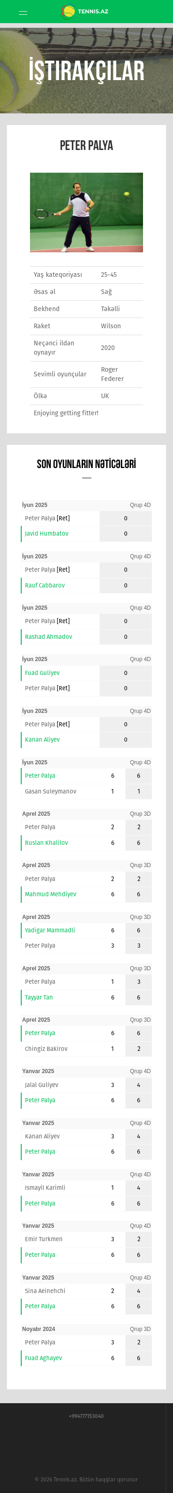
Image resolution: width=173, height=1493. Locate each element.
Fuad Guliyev (42, 672)
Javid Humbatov (46, 533)
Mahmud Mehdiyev (50, 894)
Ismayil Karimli (45, 1187)
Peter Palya (40, 518)
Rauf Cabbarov (45, 585)
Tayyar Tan (39, 997)
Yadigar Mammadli (50, 930)
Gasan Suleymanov (50, 791)
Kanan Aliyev (42, 739)
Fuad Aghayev (43, 1358)
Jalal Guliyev (41, 1084)
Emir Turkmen (44, 1239)
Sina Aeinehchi (45, 1290)
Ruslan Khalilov (46, 842)
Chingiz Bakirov (46, 1048)
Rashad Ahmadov (48, 636)
